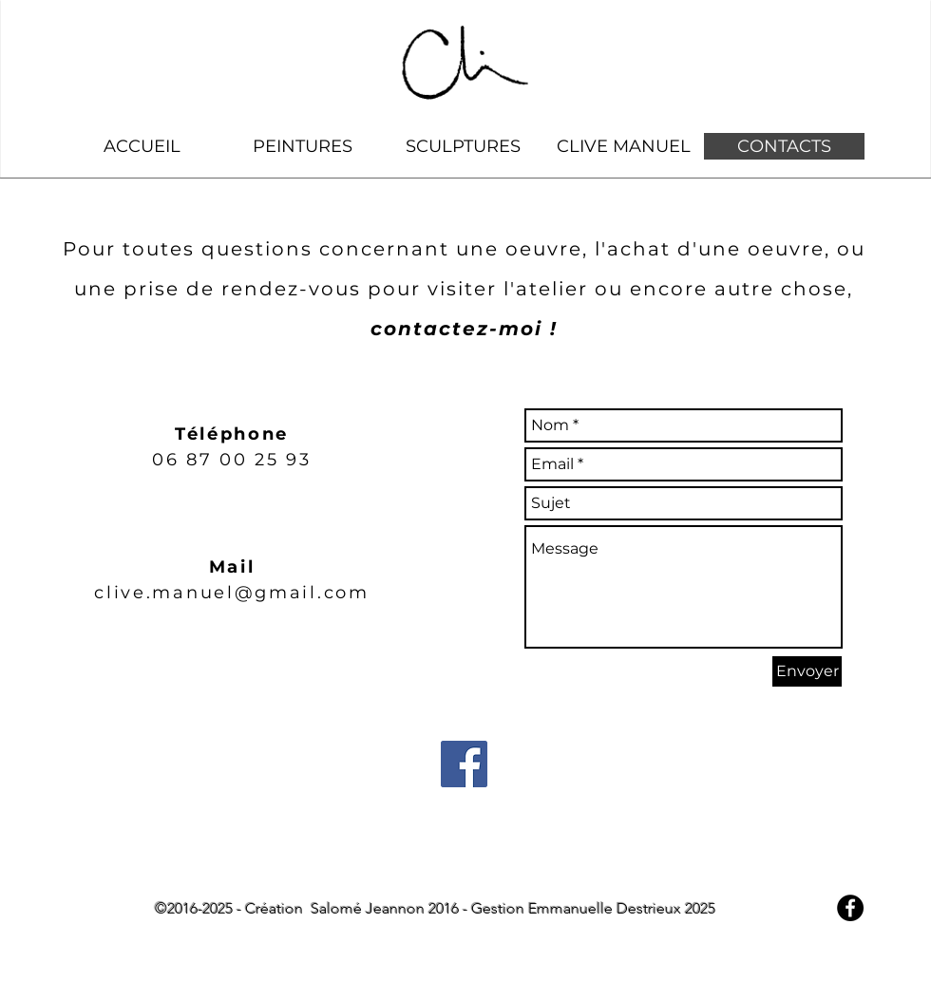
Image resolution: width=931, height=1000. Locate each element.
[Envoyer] (807, 671)
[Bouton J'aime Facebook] (461, 990)
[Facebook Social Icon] (464, 764)
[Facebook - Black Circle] (850, 908)
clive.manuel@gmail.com (231, 592)
